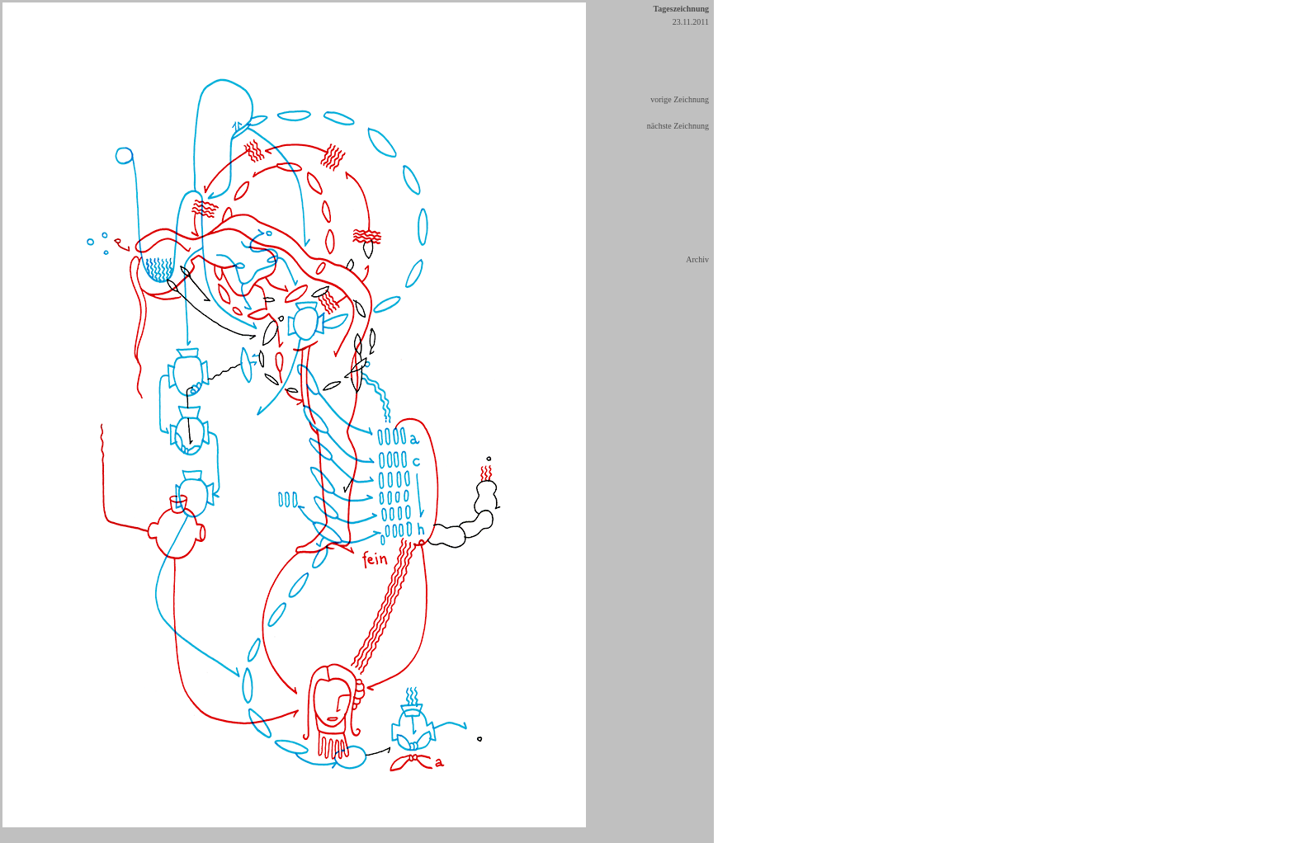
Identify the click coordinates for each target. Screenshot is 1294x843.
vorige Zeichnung (679, 99)
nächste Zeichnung (678, 125)
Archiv (697, 259)
